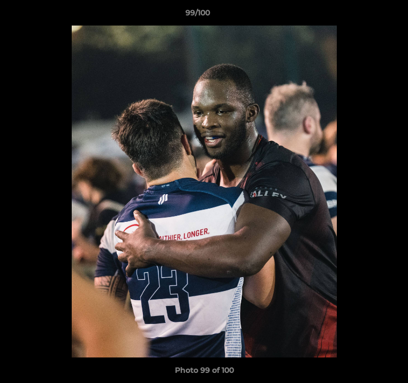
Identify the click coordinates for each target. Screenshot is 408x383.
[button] (369, 15)
